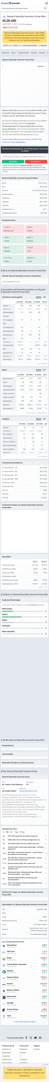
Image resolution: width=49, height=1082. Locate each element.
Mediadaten (6, 1052)
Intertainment (12, 945)
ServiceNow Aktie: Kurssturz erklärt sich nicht (23, 843)
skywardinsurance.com (28, 791)
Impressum (6, 1049)
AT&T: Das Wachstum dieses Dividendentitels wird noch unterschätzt (25, 884)
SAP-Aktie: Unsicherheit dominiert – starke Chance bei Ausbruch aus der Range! (25, 853)
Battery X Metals (13, 990)
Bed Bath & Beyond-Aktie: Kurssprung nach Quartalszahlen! (22, 879)
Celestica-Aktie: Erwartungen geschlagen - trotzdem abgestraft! (26, 848)
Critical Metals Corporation (16, 964)
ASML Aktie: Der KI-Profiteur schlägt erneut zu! (24, 840)
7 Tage (16, 832)
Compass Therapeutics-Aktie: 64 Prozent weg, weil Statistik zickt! (25, 868)
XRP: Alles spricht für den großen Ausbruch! (23, 836)
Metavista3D (11, 996)
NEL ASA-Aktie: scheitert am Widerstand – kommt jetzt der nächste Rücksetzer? (25, 859)
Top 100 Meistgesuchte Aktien (25, 1022)
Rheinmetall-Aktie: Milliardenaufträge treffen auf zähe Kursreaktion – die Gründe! (25, 873)
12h (7, 832)
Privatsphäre (7, 1063)
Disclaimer (6, 1056)
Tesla (9, 1016)
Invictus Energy (12, 1009)
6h (3, 832)
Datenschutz (7, 1059)
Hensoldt (10, 1003)
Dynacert (10, 971)
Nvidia (9, 958)
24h (11, 832)
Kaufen (14, 161)
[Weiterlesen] (45, 836)
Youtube (23, 1052)
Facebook (23, 1059)
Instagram (23, 1063)
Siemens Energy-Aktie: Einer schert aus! (21, 863)
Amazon (10, 983)
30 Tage (22, 832)
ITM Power (11, 951)
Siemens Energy (13, 977)
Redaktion (23, 1049)
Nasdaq (29, 24)
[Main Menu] (46, 3)
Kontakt (37, 1049)
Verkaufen (37, 161)
